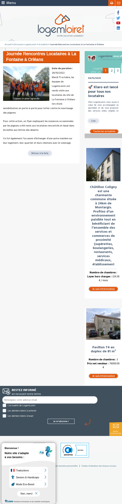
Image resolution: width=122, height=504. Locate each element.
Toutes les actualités (104, 131)
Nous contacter (115, 432)
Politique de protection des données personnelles (56, 466)
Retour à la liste (39, 153)
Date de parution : (62, 68)
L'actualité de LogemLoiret (21, 405)
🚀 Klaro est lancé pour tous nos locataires (103, 92)
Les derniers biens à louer (20, 416)
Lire (93, 121)
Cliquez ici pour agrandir (26, 98)
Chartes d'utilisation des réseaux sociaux (98, 466)
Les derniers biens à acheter (22, 410)
